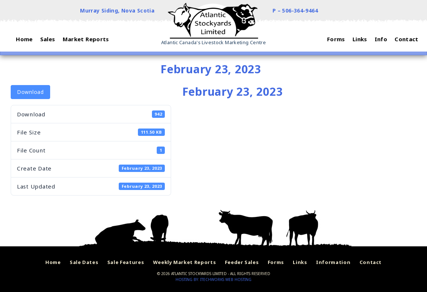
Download (30, 91)
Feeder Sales (242, 262)
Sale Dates (84, 262)
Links (300, 262)
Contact (371, 262)
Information (333, 262)
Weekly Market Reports (184, 262)
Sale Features (125, 262)
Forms (276, 262)
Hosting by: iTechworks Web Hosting (213, 279)
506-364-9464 (300, 10)
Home (53, 262)
